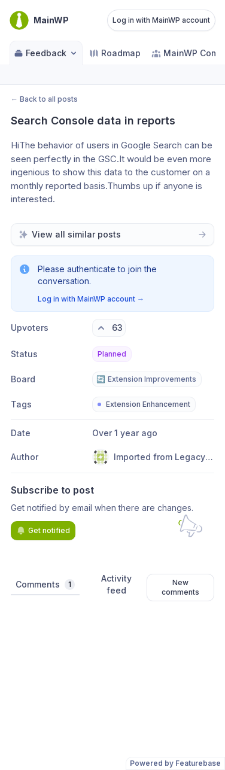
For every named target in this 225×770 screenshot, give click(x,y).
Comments (45, 584)
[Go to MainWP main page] (39, 20)
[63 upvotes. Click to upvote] (109, 328)
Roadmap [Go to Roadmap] (115, 53)
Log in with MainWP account (161, 20)
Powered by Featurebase (175, 763)
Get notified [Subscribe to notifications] (43, 530)
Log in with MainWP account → (91, 298)
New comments (180, 587)
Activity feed (116, 584)
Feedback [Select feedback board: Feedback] (46, 53)
